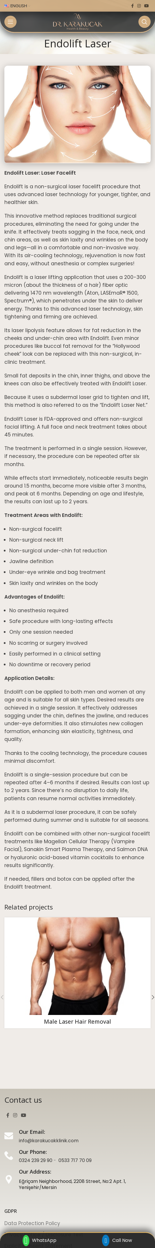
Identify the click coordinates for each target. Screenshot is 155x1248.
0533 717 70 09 (75, 1112)
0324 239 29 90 (35, 1112)
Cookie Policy (20, 1208)
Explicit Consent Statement (38, 1197)
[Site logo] (77, 21)
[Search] (145, 22)
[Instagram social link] (139, 6)
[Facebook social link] (132, 6)
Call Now (117, 1240)
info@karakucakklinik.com (49, 1092)
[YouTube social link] (146, 6)
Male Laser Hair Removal (77, 1021)
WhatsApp (39, 1241)
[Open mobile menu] (10, 22)
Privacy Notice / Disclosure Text (43, 1186)
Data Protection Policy (32, 1174)
